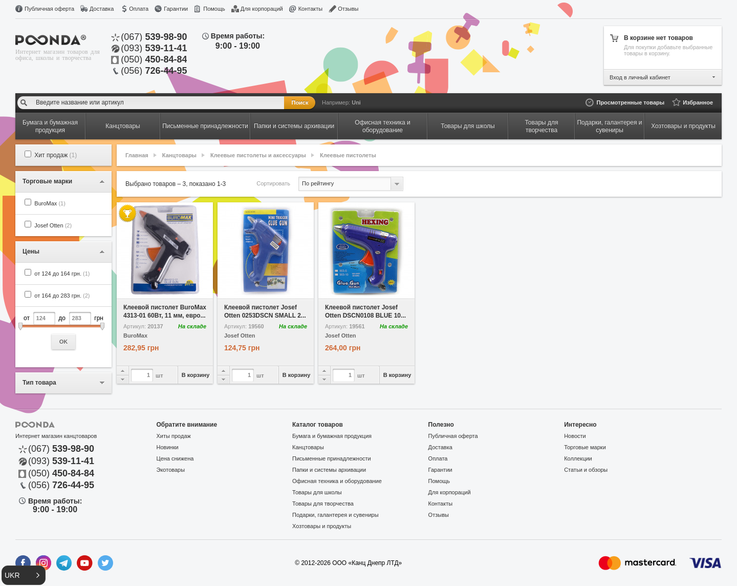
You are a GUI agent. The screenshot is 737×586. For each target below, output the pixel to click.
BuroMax (50, 203)
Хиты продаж (174, 436)
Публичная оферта (49, 9)
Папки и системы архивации (329, 470)
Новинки (168, 447)
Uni (356, 102)
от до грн (63, 330)
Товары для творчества (323, 503)
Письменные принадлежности (331, 458)
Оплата (138, 9)
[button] (23, 575)
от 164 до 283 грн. (62, 295)
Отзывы (348, 9)
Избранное (698, 102)
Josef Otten (53, 225)
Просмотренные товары (630, 102)
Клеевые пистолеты (348, 155)
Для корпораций (262, 9)
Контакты (310, 9)
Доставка (102, 9)
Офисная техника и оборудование (337, 481)
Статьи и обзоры (586, 470)
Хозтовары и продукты (321, 526)
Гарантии (176, 9)
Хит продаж (55, 155)
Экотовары (171, 470)
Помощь (214, 9)
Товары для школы (317, 492)
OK (63, 342)
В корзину (196, 375)
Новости (575, 436)
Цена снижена (175, 458)
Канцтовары (179, 155)
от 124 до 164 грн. (62, 273)
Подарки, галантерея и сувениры (335, 515)
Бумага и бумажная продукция (332, 436)
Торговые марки (585, 447)
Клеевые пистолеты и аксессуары (258, 155)
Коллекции (578, 458)
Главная (136, 155)
